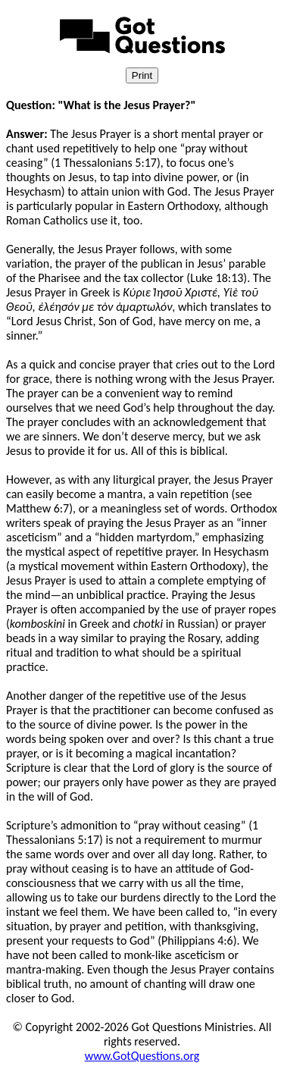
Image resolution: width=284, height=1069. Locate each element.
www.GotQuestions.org (142, 1056)
